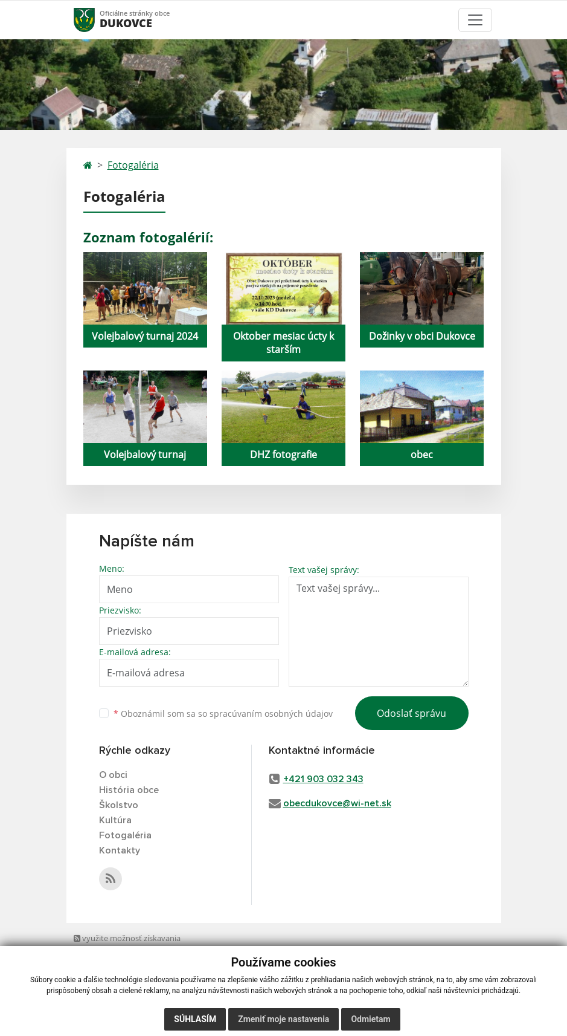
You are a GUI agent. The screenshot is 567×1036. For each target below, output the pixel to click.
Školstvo (118, 805)
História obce (129, 790)
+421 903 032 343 (323, 779)
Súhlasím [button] (195, 1019)
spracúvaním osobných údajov (271, 713)
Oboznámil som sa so (223, 713)
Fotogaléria (133, 165)
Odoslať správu (411, 713)
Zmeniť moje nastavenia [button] (283, 1019)
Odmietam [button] (370, 1019)
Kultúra (115, 820)
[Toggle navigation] (475, 20)
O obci (113, 775)
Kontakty (119, 850)
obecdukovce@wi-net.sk (337, 803)
